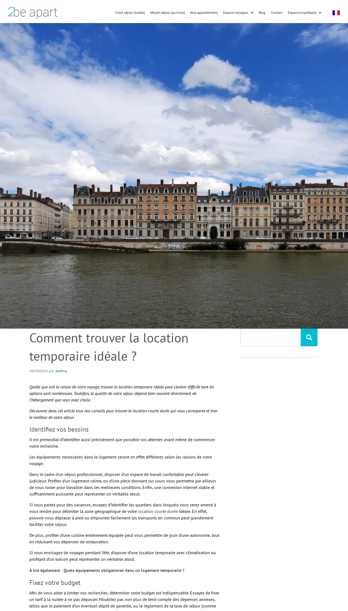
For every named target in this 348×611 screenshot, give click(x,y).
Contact (276, 13)
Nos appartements (204, 13)
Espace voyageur (238, 13)
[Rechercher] (309, 337)
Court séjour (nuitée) (130, 13)
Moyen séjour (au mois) (167, 13)
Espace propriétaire (304, 13)
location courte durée (158, 511)
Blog (262, 13)
